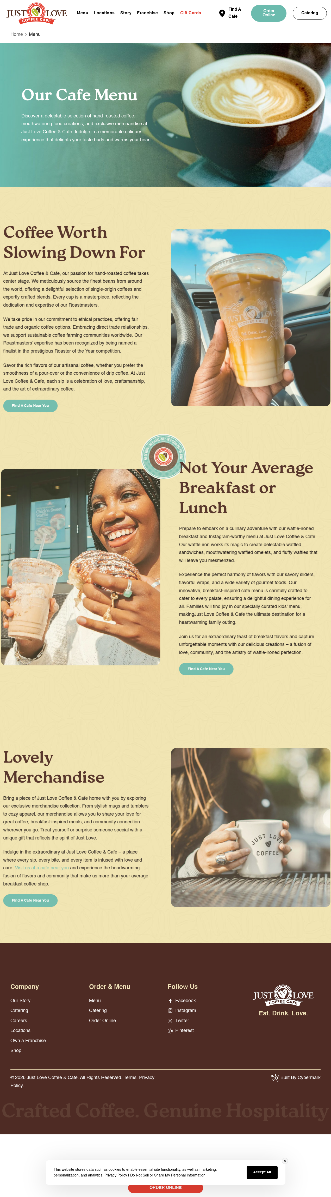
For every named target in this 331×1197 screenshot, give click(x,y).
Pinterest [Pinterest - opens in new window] (181, 1030)
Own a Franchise (28, 1041)
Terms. (131, 1077)
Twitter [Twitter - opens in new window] (178, 1021)
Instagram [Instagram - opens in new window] (182, 1010)
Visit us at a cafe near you (35, 868)
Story (126, 13)
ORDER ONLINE (165, 1188)
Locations (104, 13)
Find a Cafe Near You (212, 669)
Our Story (20, 1000)
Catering (309, 13)
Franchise (147, 13)
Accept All (262, 1172)
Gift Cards (190, 13)
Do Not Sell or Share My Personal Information (167, 1175)
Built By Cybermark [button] (296, 1077)
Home (16, 34)
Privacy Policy (115, 1175)
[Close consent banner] (285, 1161)
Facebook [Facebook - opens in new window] (182, 1000)
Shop (169, 13)
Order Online (269, 13)
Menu (82, 13)
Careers (18, 1021)
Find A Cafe (234, 13)
